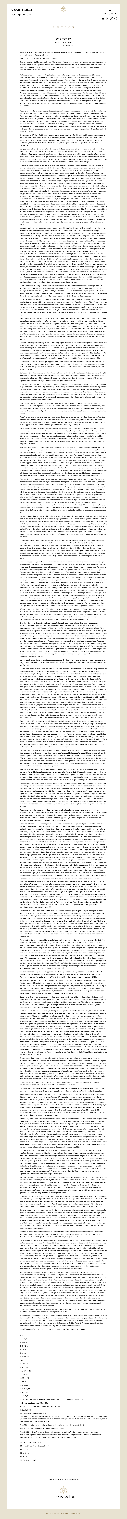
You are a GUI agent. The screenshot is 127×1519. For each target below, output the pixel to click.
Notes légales (54, 1513)
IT (65, 27)
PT (73, 27)
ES (58, 27)
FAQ (47, 1513)
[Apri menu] (114, 10)
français (108, 14)
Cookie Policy (65, 1513)
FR (62, 27)
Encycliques (26, 15)
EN (54, 27)
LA (69, 27)
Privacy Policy (75, 1513)
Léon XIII (15, 15)
